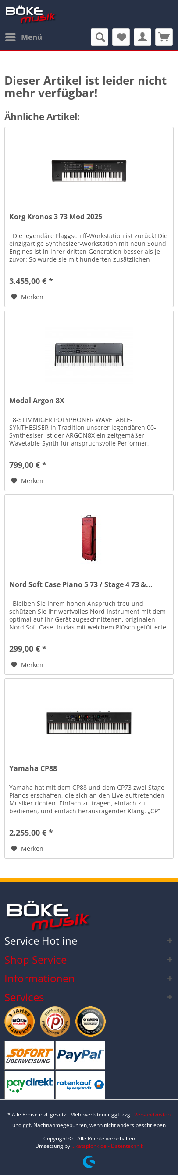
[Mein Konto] (142, 37)
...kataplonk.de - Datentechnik (107, 1146)
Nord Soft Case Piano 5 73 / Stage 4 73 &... (81, 584)
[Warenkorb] (164, 37)
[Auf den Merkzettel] (27, 297)
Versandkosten (152, 1114)
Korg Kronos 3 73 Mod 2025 (55, 216)
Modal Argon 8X (36, 400)
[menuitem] (23, 37)
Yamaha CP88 (33, 768)
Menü (23, 36)
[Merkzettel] (121, 37)
